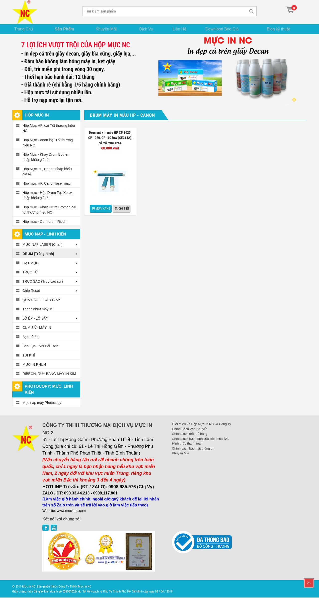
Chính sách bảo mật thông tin (193, 449)
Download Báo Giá (227, 29)
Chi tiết (123, 209)
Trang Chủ (25, 29)
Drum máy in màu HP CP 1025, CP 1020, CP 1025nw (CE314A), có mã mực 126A (110, 138)
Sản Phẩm (67, 29)
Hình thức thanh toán (187, 444)
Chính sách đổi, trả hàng (189, 434)
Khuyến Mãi (109, 29)
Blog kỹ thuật (281, 29)
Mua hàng (102, 209)
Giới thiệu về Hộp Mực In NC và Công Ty (201, 424)
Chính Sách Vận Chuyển (190, 429)
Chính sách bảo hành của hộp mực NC (200, 439)
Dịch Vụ (149, 29)
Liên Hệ (183, 29)
